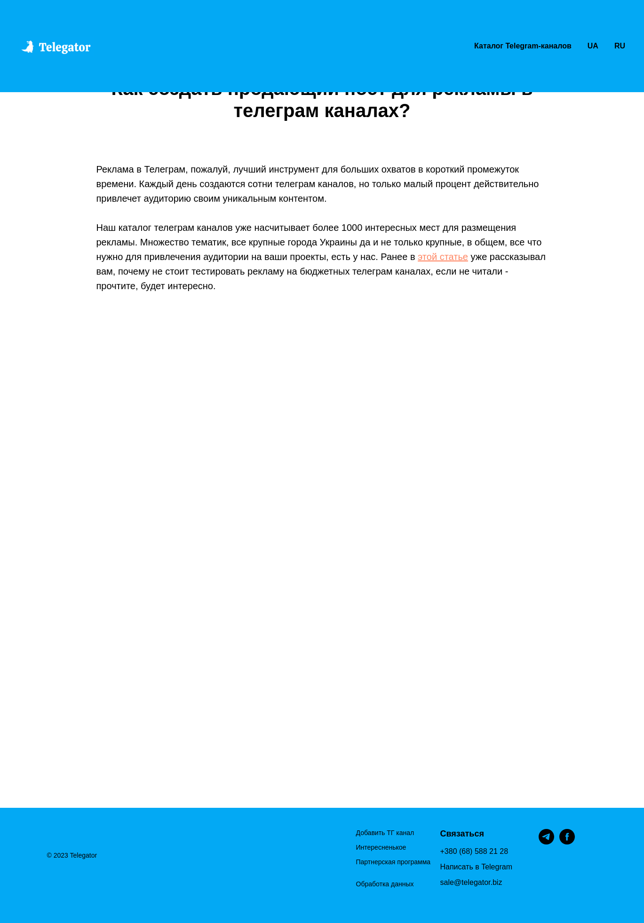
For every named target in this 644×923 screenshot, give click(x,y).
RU (619, 46)
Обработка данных (385, 884)
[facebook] (567, 842)
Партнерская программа (393, 862)
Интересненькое (381, 847)
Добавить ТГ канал (385, 832)
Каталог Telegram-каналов (523, 46)
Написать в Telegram (476, 867)
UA (593, 46)
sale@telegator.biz (471, 882)
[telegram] (546, 842)
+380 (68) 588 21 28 (474, 851)
